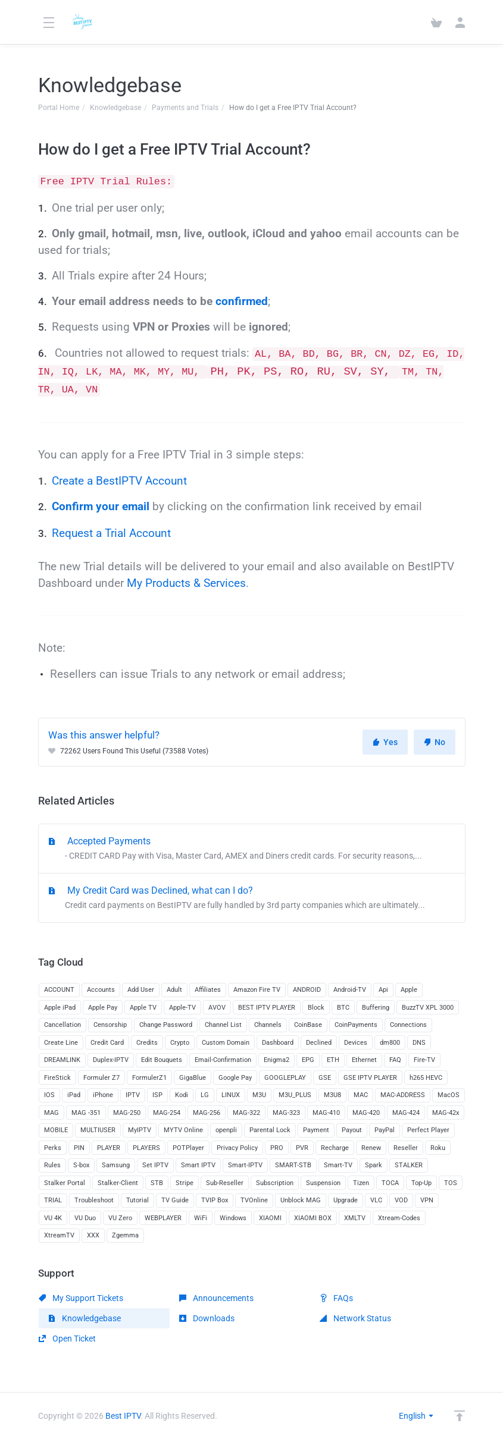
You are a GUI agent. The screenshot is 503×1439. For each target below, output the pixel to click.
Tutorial (137, 1200)
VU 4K (53, 1218)
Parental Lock (269, 1130)
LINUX (230, 1095)
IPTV (133, 1095)
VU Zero (120, 1218)
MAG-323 (286, 1113)
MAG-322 (246, 1113)
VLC (376, 1200)
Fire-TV (424, 1060)
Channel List (223, 1025)
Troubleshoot (94, 1200)
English (417, 1416)
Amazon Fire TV (256, 990)
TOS (450, 1183)
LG (205, 1095)
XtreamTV (59, 1235)
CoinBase (308, 1025)
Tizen (361, 1183)
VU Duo (85, 1218)
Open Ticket (67, 1338)
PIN (79, 1148)
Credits (147, 1043)
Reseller (405, 1148)
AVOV (217, 1007)
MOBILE (56, 1130)
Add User (140, 990)
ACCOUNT (59, 990)
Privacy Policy (237, 1148)
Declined (319, 1043)
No (434, 742)
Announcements (216, 1298)
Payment (316, 1130)
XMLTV (354, 1218)
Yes (385, 742)
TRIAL (53, 1200)
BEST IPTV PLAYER (266, 1007)
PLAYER (108, 1148)
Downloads (207, 1318)
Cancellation (62, 1025)
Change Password (165, 1025)
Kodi (181, 1095)
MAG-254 (166, 1113)
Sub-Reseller (224, 1183)
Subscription (274, 1183)
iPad (73, 1095)
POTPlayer (188, 1148)
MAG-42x (445, 1113)
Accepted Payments (251, 849)
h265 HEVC (426, 1078)
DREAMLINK (62, 1060)
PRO (276, 1148)
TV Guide (175, 1200)
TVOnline (254, 1200)
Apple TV (143, 1007)
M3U (259, 1095)
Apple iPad (60, 1007)
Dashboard (277, 1043)
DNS (419, 1043)
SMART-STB (293, 1165)
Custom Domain (225, 1043)
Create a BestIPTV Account (119, 481)
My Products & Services (186, 583)
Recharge (335, 1148)
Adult (174, 990)
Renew (371, 1148)
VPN (426, 1200)
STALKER (409, 1165)
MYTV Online (183, 1130)
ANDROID (307, 990)
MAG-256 (206, 1113)
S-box (81, 1165)
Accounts (101, 990)
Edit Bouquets (161, 1060)
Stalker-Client (118, 1183)
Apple (409, 990)
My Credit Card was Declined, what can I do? (251, 898)
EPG (308, 1060)
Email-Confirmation (223, 1060)
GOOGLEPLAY (285, 1078)
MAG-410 (326, 1113)
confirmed (241, 301)
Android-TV (349, 990)
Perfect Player (428, 1130)
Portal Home (58, 107)
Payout (352, 1130)
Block (316, 1007)
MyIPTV (139, 1130)
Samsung (116, 1165)
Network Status (355, 1318)
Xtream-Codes (399, 1218)
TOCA (390, 1183)
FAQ (395, 1060)
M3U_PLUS (295, 1095)
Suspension (323, 1183)
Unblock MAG (300, 1200)
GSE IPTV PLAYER (370, 1078)
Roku (437, 1148)
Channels (268, 1025)
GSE (324, 1078)
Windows (233, 1218)
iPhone (103, 1095)
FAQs (336, 1298)
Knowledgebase (115, 107)
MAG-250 (126, 1113)
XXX (93, 1235)
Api (383, 990)
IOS (49, 1095)
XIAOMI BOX (313, 1218)
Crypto (179, 1043)
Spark (373, 1165)
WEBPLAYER (163, 1218)
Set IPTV (155, 1165)
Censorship (110, 1025)
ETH (333, 1060)
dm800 (390, 1043)
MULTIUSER (97, 1130)
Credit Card (107, 1043)
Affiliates (208, 990)
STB (157, 1183)
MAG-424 (406, 1113)
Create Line (61, 1043)
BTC (343, 1007)
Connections (408, 1025)
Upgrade (345, 1200)
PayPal (384, 1130)
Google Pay (235, 1078)
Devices (355, 1043)
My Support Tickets (81, 1298)
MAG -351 (86, 1113)
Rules (52, 1165)
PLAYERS (146, 1148)
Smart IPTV (198, 1165)
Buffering (375, 1007)
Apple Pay (102, 1007)
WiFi (200, 1218)
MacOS (449, 1095)
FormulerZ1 (149, 1078)
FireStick (57, 1078)
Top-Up (421, 1183)
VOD (401, 1200)
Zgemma (125, 1235)
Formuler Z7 (101, 1078)
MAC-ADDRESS (402, 1095)
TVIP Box (214, 1200)
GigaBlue (192, 1078)
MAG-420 (366, 1113)
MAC (361, 1095)
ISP (157, 1095)
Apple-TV (182, 1007)
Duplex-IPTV (111, 1060)
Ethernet (364, 1060)
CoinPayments (356, 1025)
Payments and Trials (185, 107)
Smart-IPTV (245, 1165)
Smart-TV (338, 1165)
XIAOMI (270, 1218)
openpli (226, 1130)
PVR (302, 1148)
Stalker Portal (64, 1183)
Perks (52, 1148)
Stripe (184, 1183)
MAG (51, 1113)
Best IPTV (122, 1416)
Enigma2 (276, 1060)
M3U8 (332, 1095)
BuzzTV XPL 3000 (428, 1007)
